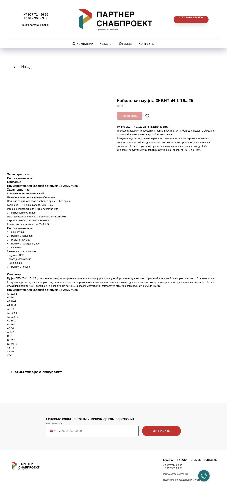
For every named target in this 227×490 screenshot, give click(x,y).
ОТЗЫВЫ (196, 460)
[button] (191, 19)
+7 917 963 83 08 (35, 18)
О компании (83, 44)
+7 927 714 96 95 (35, 14)
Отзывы (125, 44)
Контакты (146, 44)
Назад (26, 67)
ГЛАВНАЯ (168, 460)
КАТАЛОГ (182, 460)
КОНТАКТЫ (210, 460)
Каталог (106, 44)
